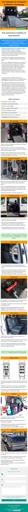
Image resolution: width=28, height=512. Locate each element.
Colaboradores (17, 510)
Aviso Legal (10, 510)
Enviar (14, 500)
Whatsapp (5, 117)
